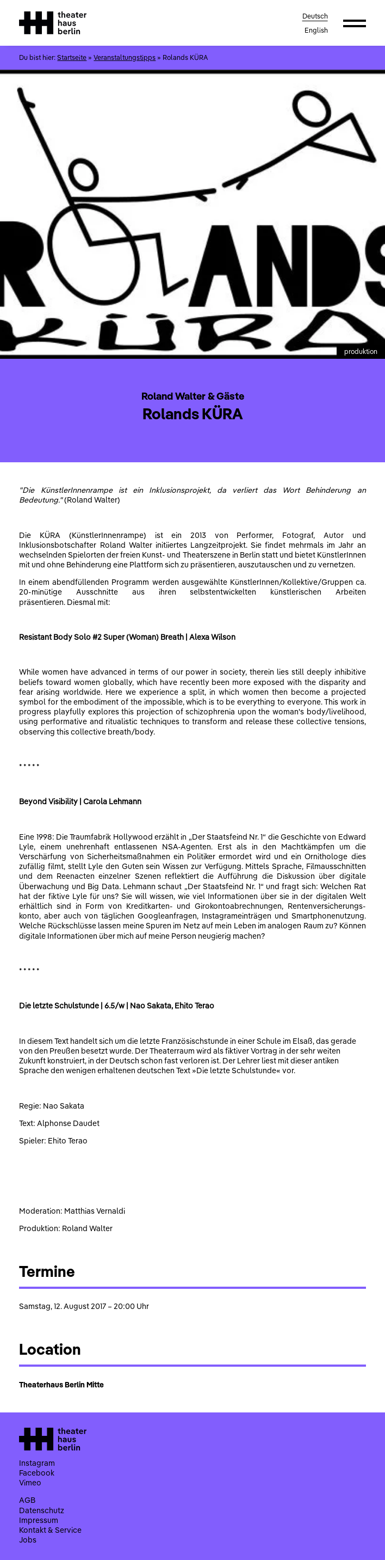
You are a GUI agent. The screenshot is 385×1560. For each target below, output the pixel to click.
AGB (27, 1500)
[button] (354, 23)
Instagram (37, 1463)
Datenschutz (41, 1510)
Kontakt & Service (50, 1530)
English (316, 30)
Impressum (38, 1520)
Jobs (27, 1540)
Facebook (36, 1473)
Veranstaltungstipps (125, 57)
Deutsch (315, 16)
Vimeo (30, 1483)
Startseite (71, 57)
